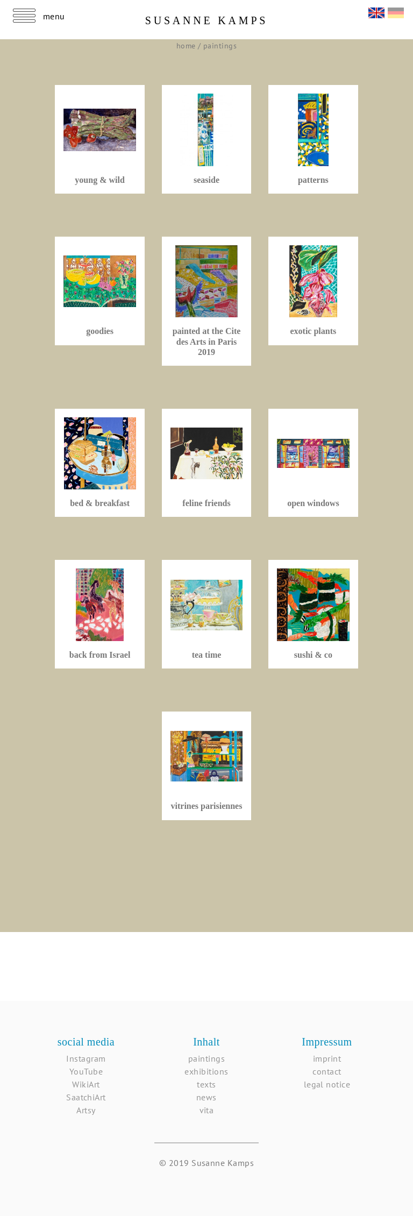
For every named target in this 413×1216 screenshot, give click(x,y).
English (376, 11)
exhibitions (206, 1071)
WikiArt (85, 1084)
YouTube (86, 1071)
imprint (327, 1058)
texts (206, 1084)
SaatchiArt (86, 1097)
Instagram (85, 1058)
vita (207, 1110)
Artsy (85, 1110)
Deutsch (395, 11)
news (206, 1097)
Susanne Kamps (206, 20)
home (187, 46)
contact (326, 1071)
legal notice (327, 1084)
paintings (220, 46)
